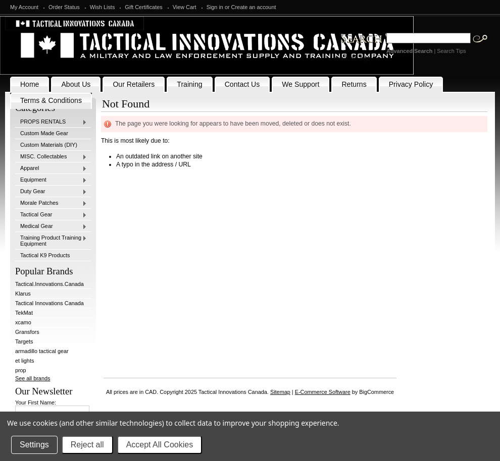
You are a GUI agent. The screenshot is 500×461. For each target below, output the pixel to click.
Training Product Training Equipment (51, 241)
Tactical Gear (51, 214)
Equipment (51, 180)
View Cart (184, 7)
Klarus (23, 294)
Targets (24, 341)
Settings (34, 444)
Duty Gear (51, 191)
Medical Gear (51, 226)
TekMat (24, 313)
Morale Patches (51, 203)
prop (20, 370)
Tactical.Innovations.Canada (49, 284)
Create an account (253, 7)
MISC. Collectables (51, 156)
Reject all (87, 444)
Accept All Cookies (159, 444)
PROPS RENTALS (51, 122)
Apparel (51, 168)
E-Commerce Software (323, 392)
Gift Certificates (143, 7)
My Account (24, 7)
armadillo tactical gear (42, 351)
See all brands (33, 378)
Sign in (215, 7)
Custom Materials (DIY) (48, 145)
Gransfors (27, 332)
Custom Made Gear (44, 133)
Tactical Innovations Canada (49, 303)
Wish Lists (102, 7)
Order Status (64, 7)
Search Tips (451, 51)
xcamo (23, 322)
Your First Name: (35, 402)
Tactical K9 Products (45, 255)
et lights (24, 361)
